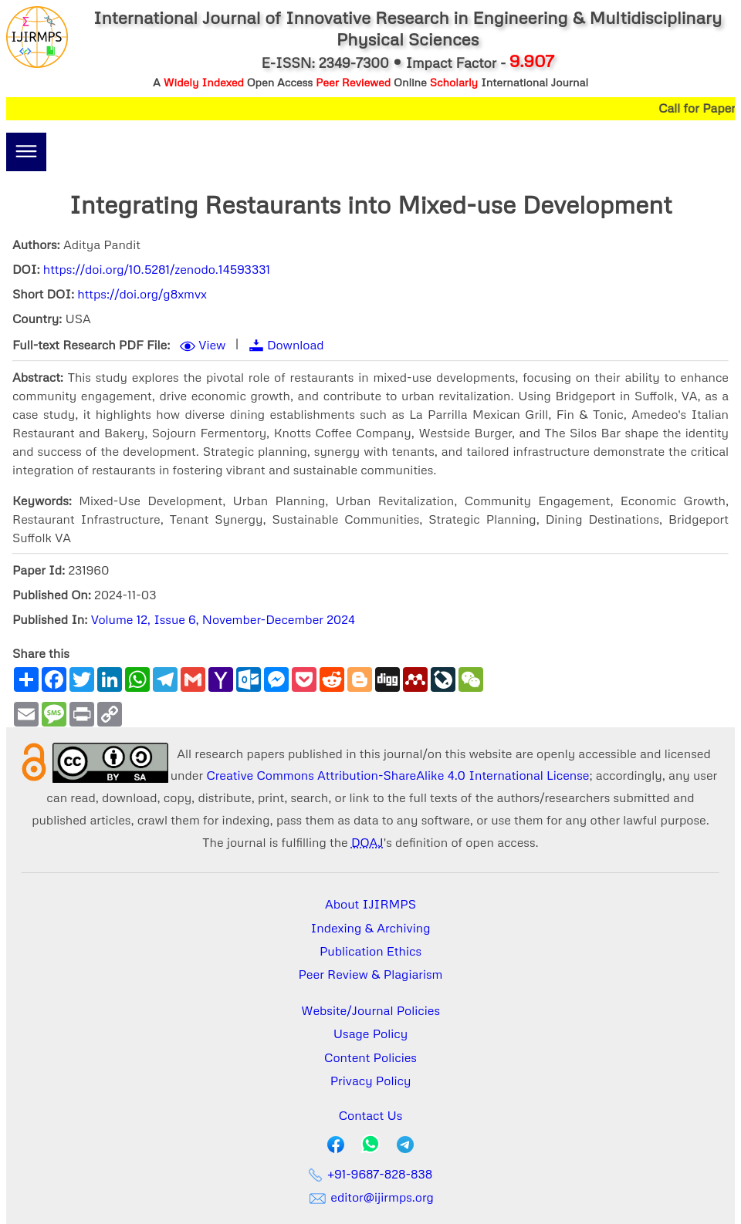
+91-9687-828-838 (371, 1174)
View (211, 344)
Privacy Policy (370, 1080)
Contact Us (371, 1115)
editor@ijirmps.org (370, 1197)
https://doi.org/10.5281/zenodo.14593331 (156, 269)
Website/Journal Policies (370, 1010)
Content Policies (370, 1057)
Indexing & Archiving (371, 928)
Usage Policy (370, 1033)
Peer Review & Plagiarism (371, 974)
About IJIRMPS (370, 904)
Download (295, 344)
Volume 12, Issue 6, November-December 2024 (223, 619)
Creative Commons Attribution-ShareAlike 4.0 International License (397, 775)
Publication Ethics (370, 951)
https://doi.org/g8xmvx (142, 294)
